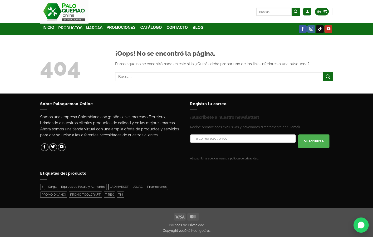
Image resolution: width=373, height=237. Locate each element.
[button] (307, 12)
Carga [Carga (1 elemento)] (52, 186)
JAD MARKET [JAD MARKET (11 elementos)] (119, 186)
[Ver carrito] (322, 12)
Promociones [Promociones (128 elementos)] (157, 186)
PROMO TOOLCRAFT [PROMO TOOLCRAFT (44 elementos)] (85, 194)
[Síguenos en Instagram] (311, 29)
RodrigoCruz (201, 230)
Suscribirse (314, 141)
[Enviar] (296, 12)
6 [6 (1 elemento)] (43, 186)
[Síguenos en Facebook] (303, 29)
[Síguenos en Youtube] (328, 29)
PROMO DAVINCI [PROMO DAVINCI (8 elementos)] (54, 194)
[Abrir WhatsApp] (361, 225)
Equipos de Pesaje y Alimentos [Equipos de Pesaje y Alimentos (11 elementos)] (83, 186)
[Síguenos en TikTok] (320, 29)
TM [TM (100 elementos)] (120, 194)
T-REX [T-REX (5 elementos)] (109, 194)
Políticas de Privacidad (186, 225)
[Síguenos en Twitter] (53, 147)
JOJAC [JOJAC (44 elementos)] (138, 186)
